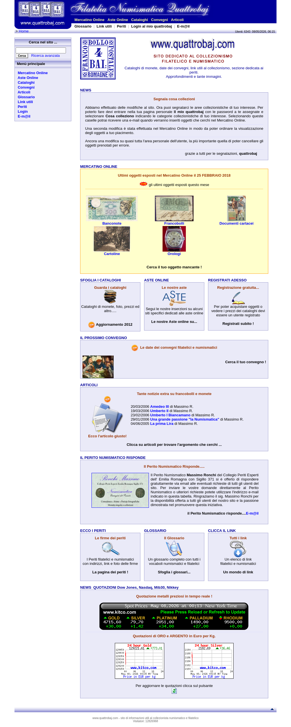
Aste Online (117, 20)
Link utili (104, 26)
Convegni (159, 20)
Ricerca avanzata (45, 55)
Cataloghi (139, 20)
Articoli (177, 20)
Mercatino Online (89, 20)
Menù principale (31, 64)
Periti (121, 26)
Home (24, 31)
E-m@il (183, 26)
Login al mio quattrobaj (151, 26)
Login (22, 111)
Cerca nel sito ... (43, 42)
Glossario (83, 26)
